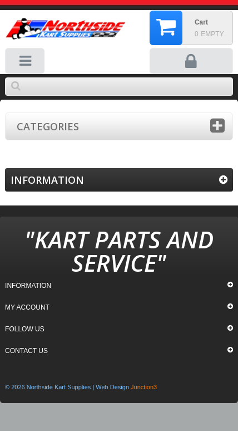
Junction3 (144, 387)
